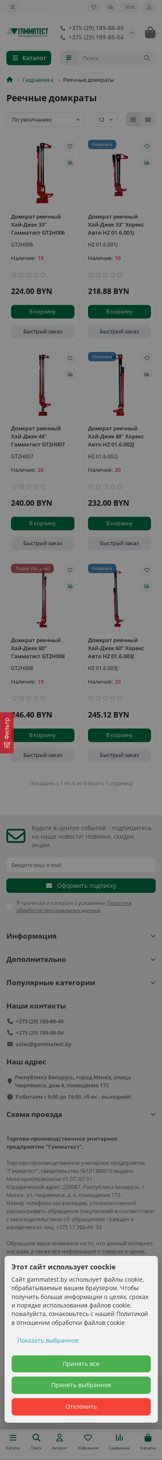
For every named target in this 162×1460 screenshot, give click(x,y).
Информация (81, 936)
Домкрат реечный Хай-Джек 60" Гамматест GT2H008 (38, 648)
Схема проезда (81, 1114)
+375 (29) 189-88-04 (90, 37)
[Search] (117, 58)
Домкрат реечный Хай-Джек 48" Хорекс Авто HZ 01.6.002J (116, 436)
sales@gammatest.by (43, 1044)
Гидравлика (37, 79)
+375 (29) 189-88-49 (90, 28)
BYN (130, 7)
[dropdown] (12, 7)
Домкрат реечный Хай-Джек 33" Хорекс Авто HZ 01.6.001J (116, 224)
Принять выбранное (81, 1385)
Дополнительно (81, 959)
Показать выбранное (48, 1340)
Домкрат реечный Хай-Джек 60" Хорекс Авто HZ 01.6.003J (116, 648)
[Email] (81, 865)
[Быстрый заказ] (42, 331)
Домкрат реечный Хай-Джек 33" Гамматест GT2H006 (38, 224)
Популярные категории (81, 982)
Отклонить (81, 1406)
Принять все (81, 1364)
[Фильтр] (7, 732)
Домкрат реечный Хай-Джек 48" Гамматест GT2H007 (38, 436)
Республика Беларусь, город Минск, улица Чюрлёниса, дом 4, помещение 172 (73, 1081)
